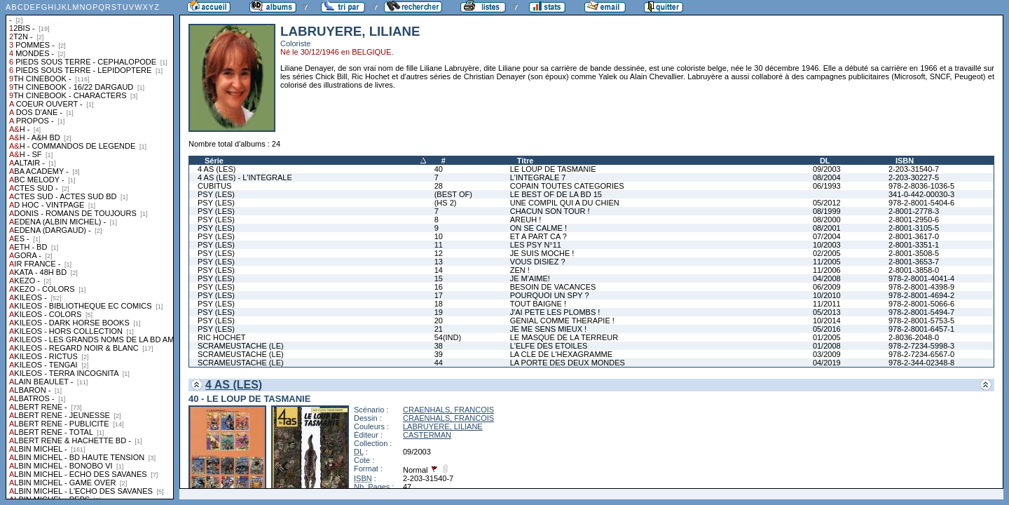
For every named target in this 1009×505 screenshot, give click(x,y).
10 (438, 236)
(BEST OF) (453, 194)
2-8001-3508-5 (913, 253)
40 (438, 169)
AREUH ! (526, 219)
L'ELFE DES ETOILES (549, 346)
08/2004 (827, 177)
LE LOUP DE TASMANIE (553, 169)
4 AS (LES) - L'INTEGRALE (245, 177)
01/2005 (827, 337)
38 (438, 346)
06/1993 (827, 186)
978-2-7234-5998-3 (921, 346)
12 (438, 253)
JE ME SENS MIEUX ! (548, 329)
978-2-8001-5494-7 (921, 312)
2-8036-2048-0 (913, 337)
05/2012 (827, 202)
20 (438, 320)
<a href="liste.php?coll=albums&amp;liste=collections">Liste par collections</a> (90, 249)
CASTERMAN (427, 435)
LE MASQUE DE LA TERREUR (564, 337)
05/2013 (827, 312)
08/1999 (827, 211)
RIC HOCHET (221, 337)
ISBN (904, 160)
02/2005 (827, 253)
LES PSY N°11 (535, 245)
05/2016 (827, 329)
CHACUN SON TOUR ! (550, 211)
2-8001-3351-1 (913, 245)
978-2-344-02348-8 (921, 362)
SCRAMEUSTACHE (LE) (241, 346)
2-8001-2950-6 (913, 219)
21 (438, 329)
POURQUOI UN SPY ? (549, 295)
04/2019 (827, 362)
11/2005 (827, 261)
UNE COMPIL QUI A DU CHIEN (564, 202)
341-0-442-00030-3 (921, 194)
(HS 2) (445, 202)
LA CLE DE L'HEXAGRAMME (561, 354)
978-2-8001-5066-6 (921, 303)
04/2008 (827, 278)
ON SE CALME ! (538, 228)
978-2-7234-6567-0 (921, 354)
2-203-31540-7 (913, 169)
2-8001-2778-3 (913, 211)
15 (438, 278)
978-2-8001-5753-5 (921, 320)
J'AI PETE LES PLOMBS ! (555, 312)
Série (214, 160)
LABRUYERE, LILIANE (443, 426)
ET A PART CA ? (538, 236)
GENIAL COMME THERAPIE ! (562, 320)
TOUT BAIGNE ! (538, 303)
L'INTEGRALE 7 (538, 177)
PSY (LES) (216, 194)
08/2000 (827, 219)
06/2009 (827, 287)
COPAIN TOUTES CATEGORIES (567, 186)
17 (438, 295)
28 (438, 186)
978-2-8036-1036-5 (921, 186)
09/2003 (827, 169)
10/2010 (827, 295)
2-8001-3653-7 (913, 261)
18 (438, 303)
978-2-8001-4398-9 (921, 287)
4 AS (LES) (216, 169)
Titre (525, 160)
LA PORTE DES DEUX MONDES (567, 362)
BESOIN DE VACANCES (553, 287)
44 (438, 362)
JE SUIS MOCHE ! (542, 253)
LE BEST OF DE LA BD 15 (556, 194)
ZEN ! (520, 270)
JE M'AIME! (530, 278)
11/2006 (827, 270)
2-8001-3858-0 (913, 270)
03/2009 (827, 354)
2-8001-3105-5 (913, 228)
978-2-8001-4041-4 (921, 278)
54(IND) (448, 337)
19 (438, 312)
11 (438, 245)
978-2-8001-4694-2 (921, 295)
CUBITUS (214, 186)
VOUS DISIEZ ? (537, 261)
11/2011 (827, 303)
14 (438, 270)
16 (438, 287)
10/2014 (827, 320)
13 (438, 261)
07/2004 (827, 236)
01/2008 (827, 346)
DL (825, 160)
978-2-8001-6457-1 (921, 329)
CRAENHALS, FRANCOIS (448, 409)
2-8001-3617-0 (913, 236)
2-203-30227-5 (913, 177)
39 (438, 354)
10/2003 (827, 245)
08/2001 (827, 228)
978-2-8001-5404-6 (921, 202)
